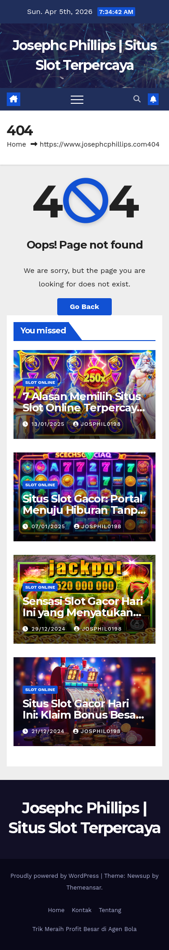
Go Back (84, 306)
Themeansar (83, 887)
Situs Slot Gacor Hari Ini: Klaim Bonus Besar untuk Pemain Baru (81, 715)
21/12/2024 (49, 731)
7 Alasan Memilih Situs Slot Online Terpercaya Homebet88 (83, 407)
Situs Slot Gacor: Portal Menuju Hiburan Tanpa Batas (83, 510)
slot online (40, 382)
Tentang (110, 910)
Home (16, 144)
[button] (137, 99)
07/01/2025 (50, 526)
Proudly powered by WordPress (55, 875)
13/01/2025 (49, 424)
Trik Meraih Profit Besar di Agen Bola (84, 929)
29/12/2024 (50, 629)
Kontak (81, 910)
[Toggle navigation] (77, 99)
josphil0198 (97, 424)
